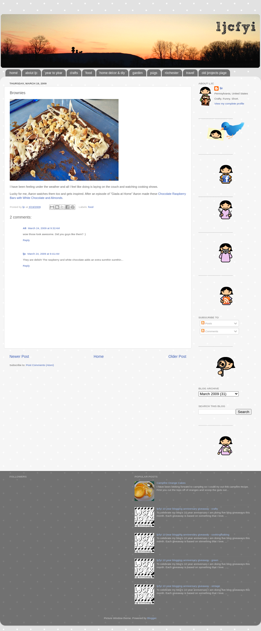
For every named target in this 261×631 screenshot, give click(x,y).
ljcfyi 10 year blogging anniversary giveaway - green (187, 560)
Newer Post (19, 356)
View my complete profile (229, 103)
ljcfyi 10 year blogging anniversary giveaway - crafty (187, 508)
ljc (24, 253)
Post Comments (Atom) (40, 365)
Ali (24, 228)
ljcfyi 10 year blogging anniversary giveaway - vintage (188, 585)
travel (190, 73)
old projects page (214, 73)
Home (99, 356)
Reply (26, 240)
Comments (209, 331)
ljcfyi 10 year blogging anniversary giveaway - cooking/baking (193, 534)
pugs (153, 73)
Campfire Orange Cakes (171, 482)
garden (137, 73)
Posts (206, 323)
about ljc (31, 73)
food (88, 73)
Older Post (177, 356)
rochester (172, 73)
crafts (74, 73)
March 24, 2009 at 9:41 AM (43, 253)
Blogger (151, 618)
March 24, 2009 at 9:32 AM (44, 228)
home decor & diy (112, 73)
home (14, 73)
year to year (53, 73)
